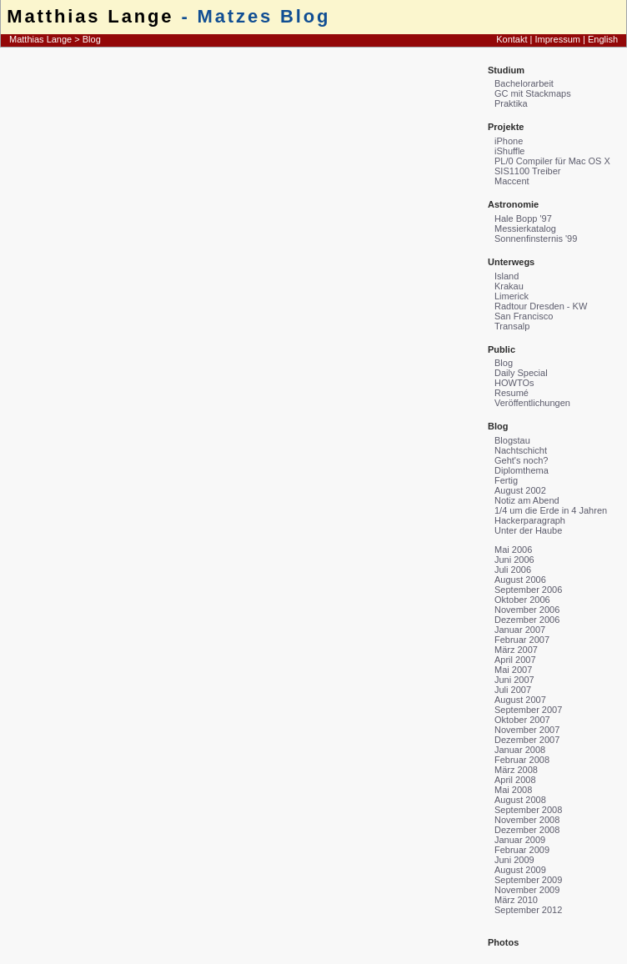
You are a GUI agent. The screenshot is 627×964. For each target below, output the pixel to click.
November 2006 (526, 610)
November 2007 (526, 730)
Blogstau (512, 440)
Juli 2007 (512, 690)
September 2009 (528, 880)
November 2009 (526, 890)
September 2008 (528, 810)
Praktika (511, 103)
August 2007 (520, 700)
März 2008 (516, 770)
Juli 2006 (512, 570)
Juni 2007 (514, 680)
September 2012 (528, 910)
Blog (92, 39)
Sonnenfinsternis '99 (535, 238)
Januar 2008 (519, 750)
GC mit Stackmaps (532, 93)
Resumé (511, 393)
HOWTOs (514, 383)
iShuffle (509, 151)
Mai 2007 (513, 670)
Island (506, 276)
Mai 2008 (513, 790)
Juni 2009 (514, 860)
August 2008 (520, 800)
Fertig (506, 480)
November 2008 (526, 820)
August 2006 (520, 580)
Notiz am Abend (526, 500)
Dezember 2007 (526, 740)
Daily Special (521, 373)
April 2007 (515, 660)
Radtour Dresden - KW (540, 306)
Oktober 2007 (522, 720)
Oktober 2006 (522, 600)
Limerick (511, 296)
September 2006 (528, 590)
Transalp (511, 326)
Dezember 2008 (526, 830)
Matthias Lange (90, 16)
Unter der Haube (528, 530)
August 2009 (520, 870)
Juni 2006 (514, 560)
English (603, 39)
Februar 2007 (521, 640)
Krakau (509, 286)
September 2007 (528, 710)
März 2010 (516, 900)
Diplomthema (521, 470)
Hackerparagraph (529, 520)
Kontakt (511, 39)
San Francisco (523, 316)
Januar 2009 (519, 840)
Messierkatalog (525, 228)
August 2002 (520, 490)
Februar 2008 (521, 760)
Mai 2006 (513, 550)
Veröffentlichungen (532, 403)
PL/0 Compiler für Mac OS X (552, 161)
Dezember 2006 (526, 620)
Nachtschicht (520, 450)
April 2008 (515, 780)
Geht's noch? (521, 460)
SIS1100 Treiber (527, 171)
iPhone (508, 141)
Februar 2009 (521, 850)
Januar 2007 (519, 630)
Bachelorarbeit (524, 83)
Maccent (511, 181)
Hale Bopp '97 (523, 218)
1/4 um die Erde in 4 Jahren (550, 510)
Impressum (557, 39)
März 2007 (516, 650)
